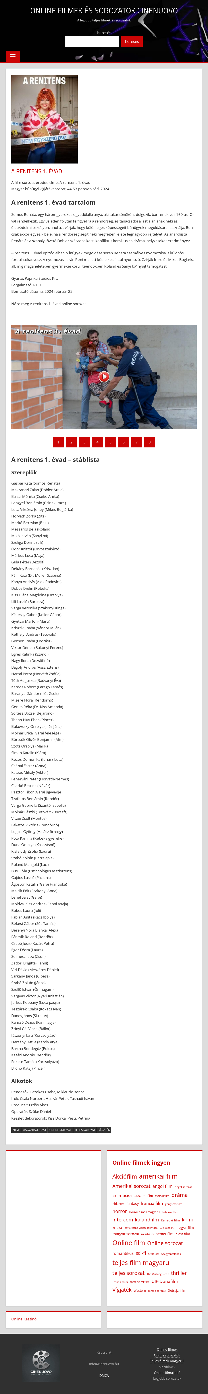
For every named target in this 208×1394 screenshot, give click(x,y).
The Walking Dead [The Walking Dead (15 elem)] (158, 1273)
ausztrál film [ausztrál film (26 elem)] (144, 1195)
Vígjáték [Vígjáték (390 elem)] (122, 1289)
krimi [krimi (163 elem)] (187, 1219)
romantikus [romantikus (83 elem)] (123, 1253)
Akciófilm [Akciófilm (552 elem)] (124, 1176)
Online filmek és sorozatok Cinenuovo (104, 10)
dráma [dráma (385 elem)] (179, 1194)
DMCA (104, 1375)
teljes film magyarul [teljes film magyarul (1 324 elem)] (141, 1262)
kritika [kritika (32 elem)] (117, 1227)
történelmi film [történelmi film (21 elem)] (140, 1282)
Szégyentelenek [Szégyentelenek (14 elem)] (171, 1253)
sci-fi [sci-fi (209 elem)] (141, 1252)
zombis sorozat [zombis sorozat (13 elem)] (157, 1290)
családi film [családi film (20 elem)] (162, 1196)
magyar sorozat (34, 1130)
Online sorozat (60, 1130)
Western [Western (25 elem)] (140, 1290)
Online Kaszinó (24, 1319)
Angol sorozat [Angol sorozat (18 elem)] (183, 1187)
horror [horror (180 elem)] (119, 1211)
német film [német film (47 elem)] (164, 1233)
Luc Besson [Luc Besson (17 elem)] (166, 1227)
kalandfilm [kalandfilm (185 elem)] (147, 1219)
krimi (16, 1130)
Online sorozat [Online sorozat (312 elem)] (165, 1243)
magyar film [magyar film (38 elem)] (184, 1227)
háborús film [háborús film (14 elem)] (169, 1212)
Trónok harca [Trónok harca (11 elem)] (120, 1282)
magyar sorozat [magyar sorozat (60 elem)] (125, 1233)
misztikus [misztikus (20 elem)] (147, 1234)
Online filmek (167, 1349)
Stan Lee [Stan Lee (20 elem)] (153, 1253)
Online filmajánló (167, 1372)
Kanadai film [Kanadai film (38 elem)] (170, 1220)
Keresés (104, 32)
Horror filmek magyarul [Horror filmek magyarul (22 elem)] (144, 1212)
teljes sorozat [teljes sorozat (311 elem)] (128, 1272)
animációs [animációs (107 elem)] (122, 1195)
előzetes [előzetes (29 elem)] (118, 1204)
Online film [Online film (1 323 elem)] (128, 1242)
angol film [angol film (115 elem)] (162, 1186)
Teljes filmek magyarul (167, 1361)
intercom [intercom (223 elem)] (122, 1219)
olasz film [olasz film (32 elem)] (182, 1234)
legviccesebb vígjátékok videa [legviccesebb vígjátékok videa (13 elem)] (141, 1227)
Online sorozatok (167, 1355)
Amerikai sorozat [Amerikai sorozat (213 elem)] (131, 1186)
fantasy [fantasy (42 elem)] (133, 1203)
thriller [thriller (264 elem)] (179, 1272)
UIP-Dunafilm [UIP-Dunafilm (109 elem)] (165, 1281)
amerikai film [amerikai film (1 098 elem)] (158, 1176)
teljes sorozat (85, 1130)
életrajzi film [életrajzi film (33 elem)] (177, 1290)
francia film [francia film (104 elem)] (152, 1203)
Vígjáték (104, 1130)
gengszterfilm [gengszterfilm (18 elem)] (173, 1204)
